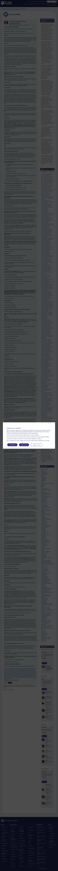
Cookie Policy (35, 433)
